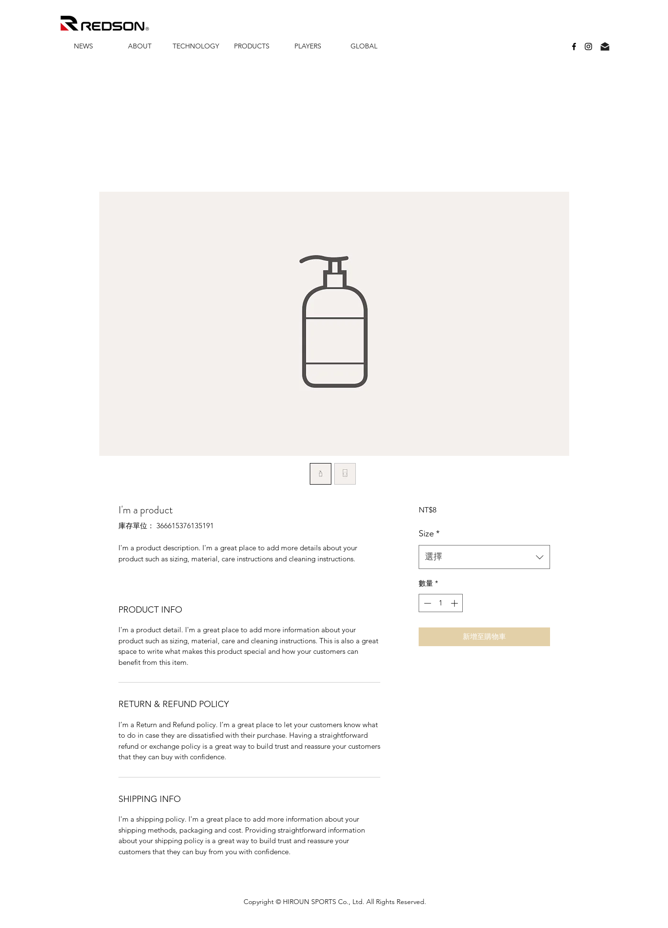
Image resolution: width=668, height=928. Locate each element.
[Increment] (455, 603)
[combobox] (484, 557)
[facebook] (574, 46)
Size (429, 533)
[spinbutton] (441, 603)
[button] (140, 46)
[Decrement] (426, 603)
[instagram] (588, 46)
